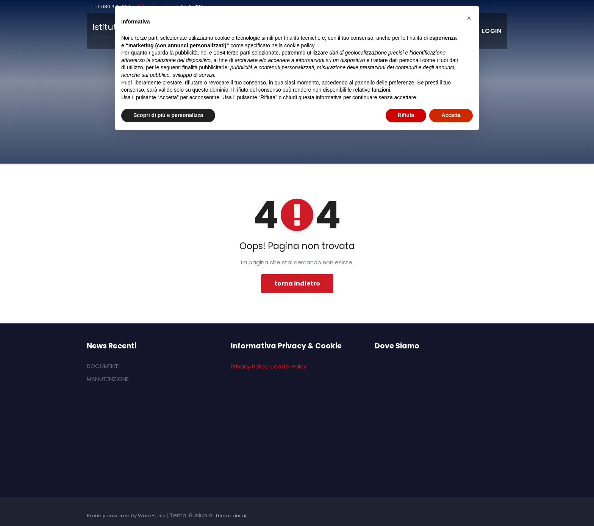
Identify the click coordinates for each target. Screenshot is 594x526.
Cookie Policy (287, 366)
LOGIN (492, 31)
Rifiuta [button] (406, 115)
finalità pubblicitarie (204, 67)
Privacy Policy (249, 366)
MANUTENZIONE (108, 379)
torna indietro (297, 283)
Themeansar (231, 515)
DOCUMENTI (103, 366)
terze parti (238, 53)
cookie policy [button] (299, 45)
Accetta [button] (451, 115)
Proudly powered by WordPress (126, 515)
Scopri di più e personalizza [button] (168, 115)
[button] (469, 18)
